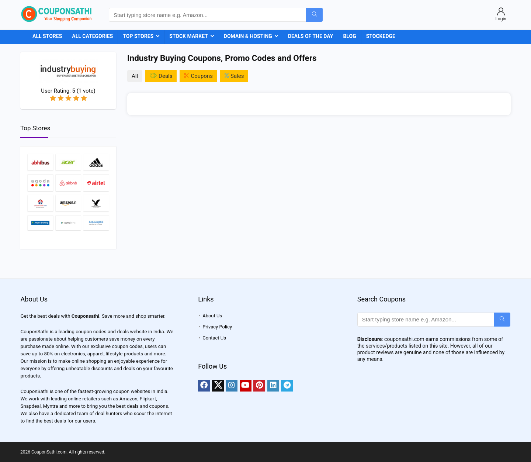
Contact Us (214, 338)
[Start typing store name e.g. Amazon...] (314, 15)
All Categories (92, 36)
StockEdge (380, 36)
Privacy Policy (217, 327)
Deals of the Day (310, 36)
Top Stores (138, 36)
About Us (212, 315)
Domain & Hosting (248, 36)
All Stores (47, 36)
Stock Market (188, 36)
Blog (349, 36)
